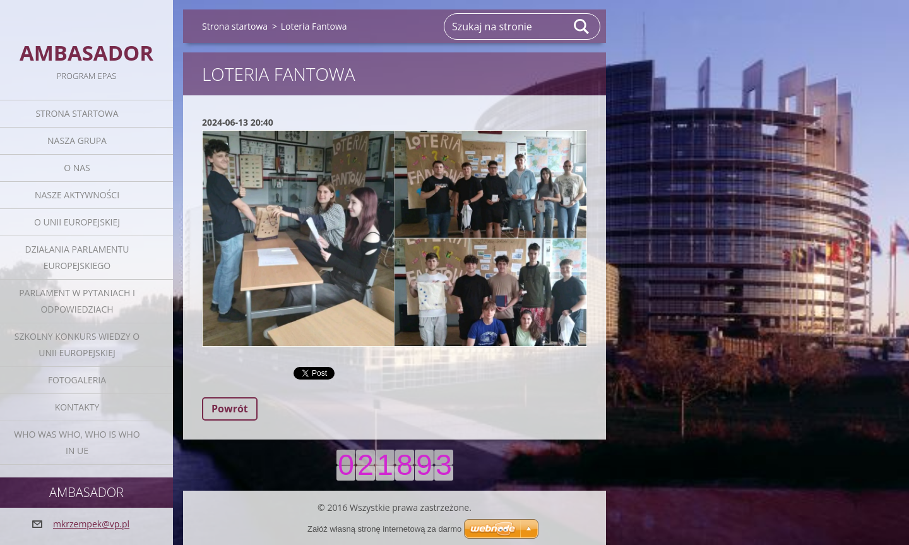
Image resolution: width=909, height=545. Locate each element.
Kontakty (77, 407)
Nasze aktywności (77, 195)
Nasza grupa (77, 141)
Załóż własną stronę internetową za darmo (384, 529)
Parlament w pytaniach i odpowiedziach (77, 301)
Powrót (229, 409)
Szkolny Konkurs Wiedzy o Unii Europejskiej (77, 344)
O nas (77, 168)
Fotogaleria (77, 380)
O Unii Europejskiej (77, 222)
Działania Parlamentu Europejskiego (77, 257)
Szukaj (582, 26)
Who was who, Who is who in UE (77, 442)
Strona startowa (76, 113)
